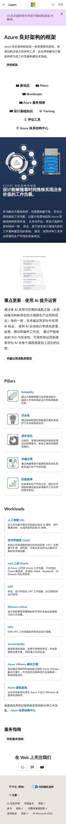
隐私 (18, 808)
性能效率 (27, 479)
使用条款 (12, 813)
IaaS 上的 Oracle (18, 563)
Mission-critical (17, 607)
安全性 (25, 415)
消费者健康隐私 (36, 808)
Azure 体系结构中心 (23, 710)
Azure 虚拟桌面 (17, 687)
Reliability (27, 392)
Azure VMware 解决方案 (23, 664)
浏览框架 (12, 64)
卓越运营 (27, 459)
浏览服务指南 (15, 739)
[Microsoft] (33, 4)
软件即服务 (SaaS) (19, 540)
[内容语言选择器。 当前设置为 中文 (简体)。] (16, 787)
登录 (60, 4)
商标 (23, 813)
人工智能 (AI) (16, 520)
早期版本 (29, 803)
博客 (40, 803)
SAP (10, 586)
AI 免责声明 (13, 803)
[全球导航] (3, 5)
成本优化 (27, 436)
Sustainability (16, 644)
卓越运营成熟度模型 (19, 358)
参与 (9, 808)
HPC (10, 627)
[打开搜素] (53, 5)
